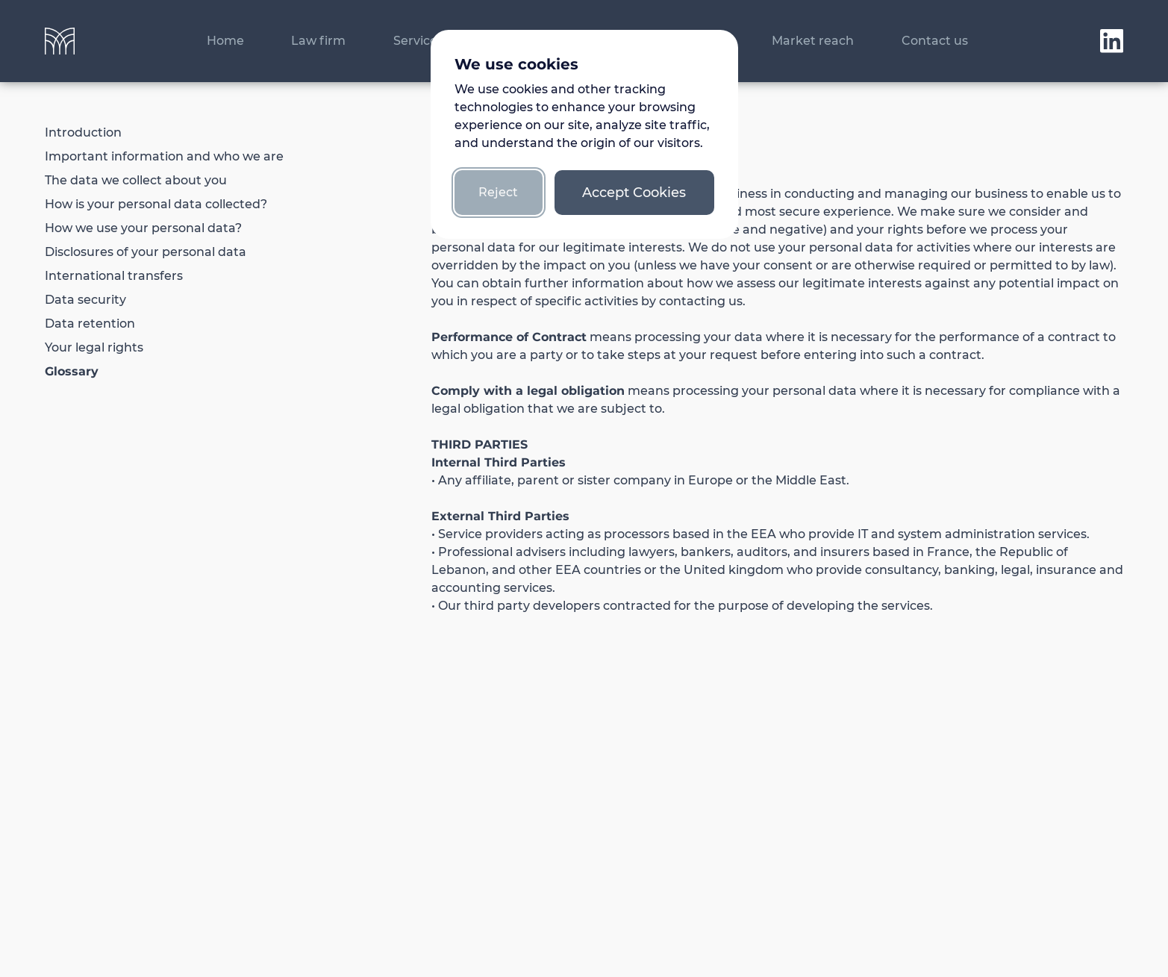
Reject (498, 192)
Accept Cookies (634, 192)
